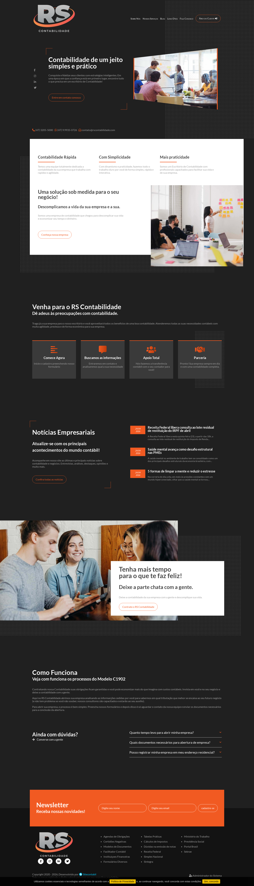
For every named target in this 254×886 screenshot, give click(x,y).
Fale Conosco (186, 18)
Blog (162, 18)
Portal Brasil (191, 846)
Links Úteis (172, 18)
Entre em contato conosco (66, 97)
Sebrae (188, 851)
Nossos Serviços (150, 18)
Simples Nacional (153, 856)
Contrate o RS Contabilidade (138, 606)
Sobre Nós (135, 18)
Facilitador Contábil (115, 851)
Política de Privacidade (122, 881)
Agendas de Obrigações (117, 836)
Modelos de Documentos (118, 846)
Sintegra (148, 861)
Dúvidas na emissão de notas (160, 846)
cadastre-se (207, 808)
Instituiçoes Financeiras (117, 856)
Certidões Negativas (115, 841)
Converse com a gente (47, 739)
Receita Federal (152, 851)
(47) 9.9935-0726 (67, 129)
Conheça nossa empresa (54, 234)
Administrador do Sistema (205, 875)
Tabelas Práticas (153, 836)
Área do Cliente (208, 18)
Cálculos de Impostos (156, 841)
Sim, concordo (211, 881)
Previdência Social (194, 841)
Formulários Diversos (115, 861)
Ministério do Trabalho (196, 836)
